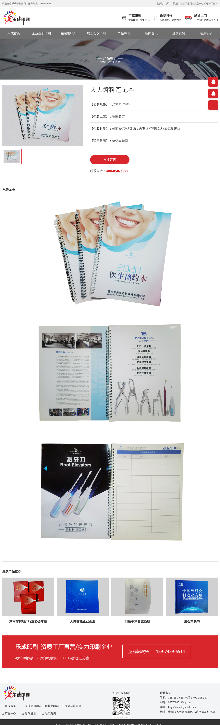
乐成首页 (13, 33)
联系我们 (206, 33)
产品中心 (123, 33)
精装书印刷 (69, 33)
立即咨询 (110, 159)
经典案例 (178, 33)
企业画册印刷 (41, 33)
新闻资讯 (151, 33)
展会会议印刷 (96, 33)
